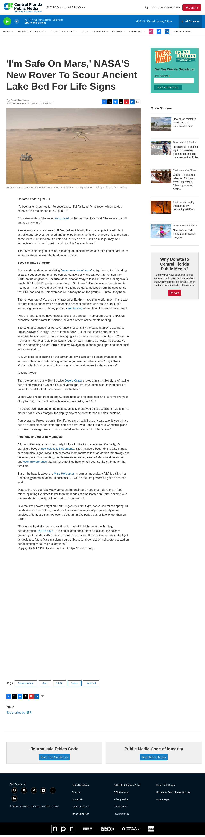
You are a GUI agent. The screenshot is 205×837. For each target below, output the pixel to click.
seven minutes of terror (76, 272)
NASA (59, 685)
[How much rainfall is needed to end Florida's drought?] (161, 126)
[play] (7, 23)
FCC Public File (121, 816)
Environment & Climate (185, 172)
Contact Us (77, 801)
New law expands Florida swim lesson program (184, 235)
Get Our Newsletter (166, 8)
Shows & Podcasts (30, 33)
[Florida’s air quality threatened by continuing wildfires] (161, 209)
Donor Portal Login (165, 787)
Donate (194, 8)
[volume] (17, 23)
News (7, 33)
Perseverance (26, 685)
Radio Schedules (80, 787)
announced (62, 220)
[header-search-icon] (147, 8)
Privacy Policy (121, 801)
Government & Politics (185, 144)
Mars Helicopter (64, 475)
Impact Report (163, 801)
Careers (76, 794)
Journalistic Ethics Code (54, 750)
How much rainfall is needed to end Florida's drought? (184, 124)
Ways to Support (93, 33)
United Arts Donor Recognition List (173, 794)
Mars (45, 685)
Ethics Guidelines (80, 816)
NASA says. (46, 532)
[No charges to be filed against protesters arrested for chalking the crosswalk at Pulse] (161, 150)
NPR (10, 709)
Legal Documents (80, 808)
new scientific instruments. (58, 450)
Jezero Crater (73, 382)
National (91, 685)
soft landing (75, 310)
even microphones (35, 463)
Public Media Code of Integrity (153, 750)
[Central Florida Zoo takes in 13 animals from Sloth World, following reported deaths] (161, 178)
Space (74, 685)
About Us (135, 33)
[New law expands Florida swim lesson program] (161, 233)
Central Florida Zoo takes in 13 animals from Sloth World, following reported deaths (184, 183)
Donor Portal (182, 33)
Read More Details (153, 759)
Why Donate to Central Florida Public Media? (174, 266)
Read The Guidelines (54, 759)
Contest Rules (121, 808)
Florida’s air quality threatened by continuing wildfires (184, 208)
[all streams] (190, 23)
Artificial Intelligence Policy (127, 787)
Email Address (162, 77)
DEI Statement (121, 794)
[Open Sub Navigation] (13, 33)
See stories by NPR (19, 714)
